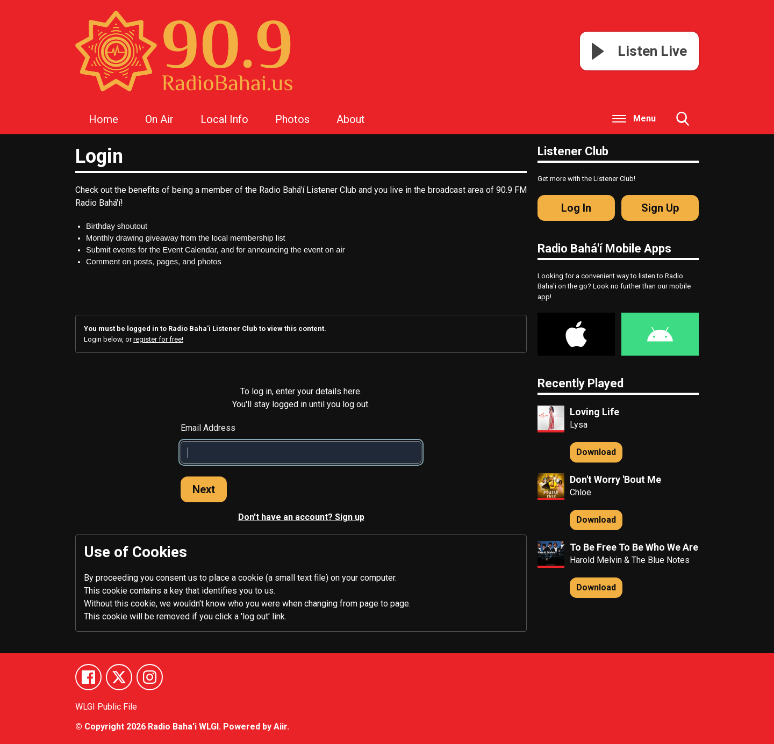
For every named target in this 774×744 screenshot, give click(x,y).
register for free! (158, 339)
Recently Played (581, 383)
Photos (292, 119)
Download (596, 452)
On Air (159, 119)
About (350, 119)
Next (203, 489)
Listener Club (573, 151)
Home (103, 119)
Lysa (578, 425)
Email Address (208, 428)
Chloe (580, 492)
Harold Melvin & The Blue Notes (630, 560)
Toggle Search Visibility (683, 123)
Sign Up (660, 207)
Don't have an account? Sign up (301, 517)
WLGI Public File (106, 707)
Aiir (280, 726)
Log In (576, 207)
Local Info (224, 119)
